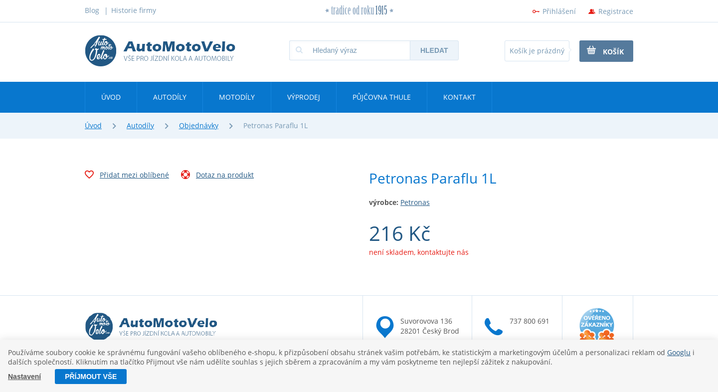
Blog (92, 10)
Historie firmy (133, 10)
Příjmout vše (91, 377)
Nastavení (24, 377)
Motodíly (237, 97)
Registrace (615, 11)
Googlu (679, 352)
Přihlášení (559, 11)
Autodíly (169, 97)
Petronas (415, 202)
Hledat (434, 50)
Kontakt (459, 97)
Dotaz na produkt (217, 176)
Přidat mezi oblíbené (127, 176)
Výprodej (303, 97)
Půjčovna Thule (382, 97)
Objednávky (198, 125)
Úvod (111, 97)
